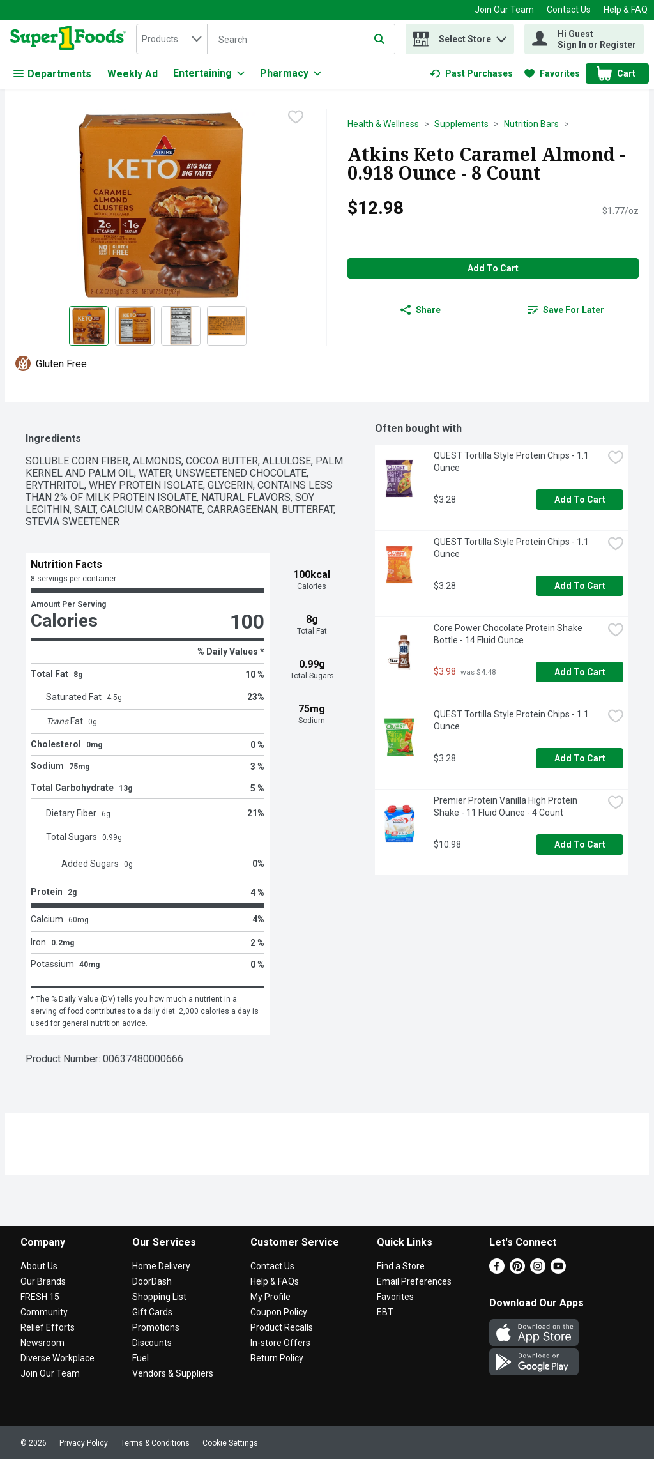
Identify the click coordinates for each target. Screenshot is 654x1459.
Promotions (155, 1327)
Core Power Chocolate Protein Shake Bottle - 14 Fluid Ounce (509, 634)
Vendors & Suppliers (172, 1373)
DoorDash (152, 1281)
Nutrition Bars (531, 124)
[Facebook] (497, 1270)
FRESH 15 (39, 1297)
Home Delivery (161, 1266)
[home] (70, 39)
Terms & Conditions (155, 1443)
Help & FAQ (626, 9)
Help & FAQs (274, 1281)
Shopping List (159, 1297)
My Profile (270, 1297)
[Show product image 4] (227, 326)
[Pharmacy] (290, 73)
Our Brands (43, 1281)
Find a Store (401, 1266)
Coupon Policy (278, 1312)
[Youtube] (558, 1270)
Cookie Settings (230, 1443)
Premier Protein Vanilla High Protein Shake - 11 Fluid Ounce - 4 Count (506, 806)
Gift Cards (152, 1312)
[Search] (301, 39)
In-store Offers (280, 1343)
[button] (501, 36)
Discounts (152, 1343)
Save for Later (566, 310)
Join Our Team (504, 9)
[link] (471, 73)
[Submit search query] (379, 39)
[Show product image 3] (181, 326)
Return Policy (276, 1358)
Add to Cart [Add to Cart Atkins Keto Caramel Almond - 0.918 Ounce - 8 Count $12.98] (493, 268)
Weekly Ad (132, 74)
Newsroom (42, 1343)
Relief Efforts (47, 1327)
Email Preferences (414, 1281)
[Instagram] (537, 1270)
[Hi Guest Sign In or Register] (584, 39)
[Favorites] (552, 73)
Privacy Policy (83, 1443)
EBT (385, 1312)
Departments (52, 74)
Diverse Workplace (57, 1358)
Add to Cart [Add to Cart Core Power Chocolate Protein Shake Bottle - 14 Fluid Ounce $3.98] (579, 672)
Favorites (395, 1297)
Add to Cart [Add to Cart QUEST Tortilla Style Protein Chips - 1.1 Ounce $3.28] (579, 499)
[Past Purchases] (471, 73)
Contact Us (569, 9)
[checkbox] (295, 118)
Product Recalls (281, 1327)
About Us (38, 1266)
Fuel (140, 1358)
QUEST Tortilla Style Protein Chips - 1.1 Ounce (512, 461)
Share (420, 310)
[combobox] (172, 39)
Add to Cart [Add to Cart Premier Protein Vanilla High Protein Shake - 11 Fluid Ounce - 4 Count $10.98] (579, 844)
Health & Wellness (383, 124)
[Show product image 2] (135, 326)
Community (44, 1312)
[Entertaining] (209, 73)
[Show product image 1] (89, 326)
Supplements (461, 124)
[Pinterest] (517, 1270)
